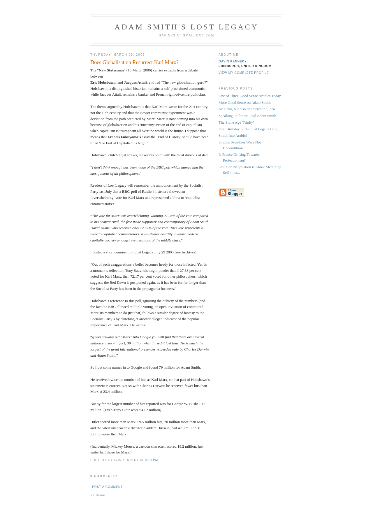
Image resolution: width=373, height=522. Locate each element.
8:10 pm (151, 460)
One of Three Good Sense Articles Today (250, 96)
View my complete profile (244, 72)
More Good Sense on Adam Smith (245, 102)
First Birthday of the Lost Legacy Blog (248, 129)
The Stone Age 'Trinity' (236, 122)
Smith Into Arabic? (233, 135)
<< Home (97, 495)
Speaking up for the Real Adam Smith (247, 115)
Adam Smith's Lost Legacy (186, 27)
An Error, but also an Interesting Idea (247, 109)
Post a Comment (107, 486)
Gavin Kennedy (233, 61)
